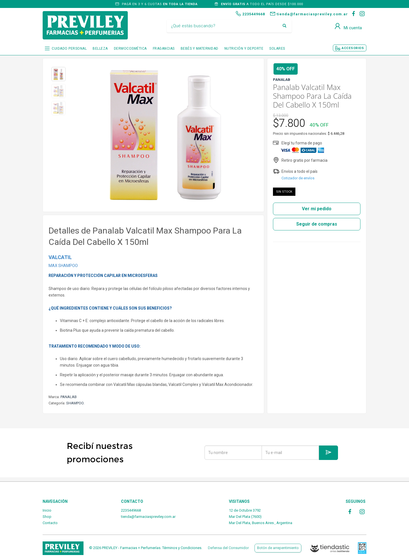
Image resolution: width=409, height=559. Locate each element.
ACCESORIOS (353, 48)
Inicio (47, 510)
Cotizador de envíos (297, 178)
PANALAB (68, 397)
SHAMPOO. (75, 403)
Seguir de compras (316, 224)
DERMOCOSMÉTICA (130, 49)
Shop (47, 516)
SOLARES (277, 49)
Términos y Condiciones (181, 548)
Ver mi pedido (316, 208)
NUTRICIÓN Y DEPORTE (244, 49)
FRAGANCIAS (164, 49)
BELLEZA (100, 49)
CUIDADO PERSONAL (69, 49)
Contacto (50, 523)
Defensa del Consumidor (228, 548)
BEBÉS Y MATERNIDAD (199, 49)
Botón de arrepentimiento (278, 548)
